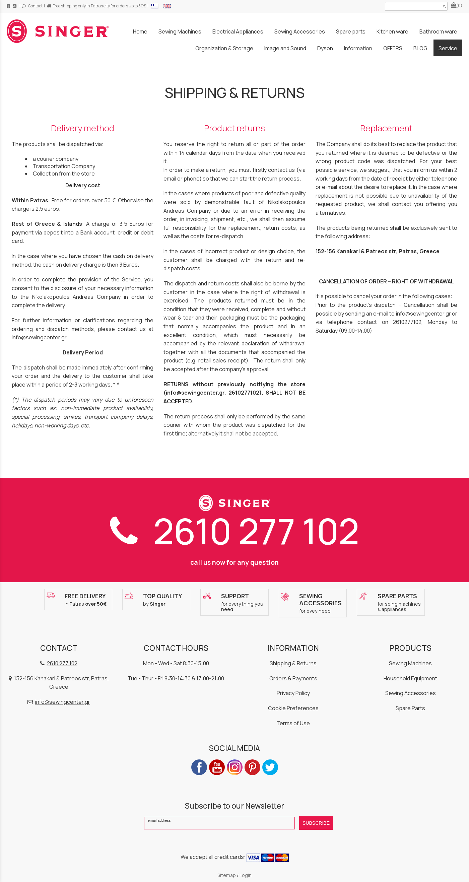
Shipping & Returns (293, 663)
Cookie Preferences (293, 708)
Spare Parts (410, 708)
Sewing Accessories (410, 693)
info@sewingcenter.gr (39, 337)
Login (246, 875)
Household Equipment (410, 678)
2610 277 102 (234, 531)
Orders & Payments (293, 678)
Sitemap (226, 875)
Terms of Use (293, 723)
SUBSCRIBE (316, 823)
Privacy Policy (293, 693)
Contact (32, 6)
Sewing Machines (410, 663)
